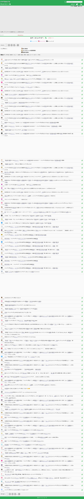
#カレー (15, 54)
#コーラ (31, 54)
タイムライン (20, 35)
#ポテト (35, 54)
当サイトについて (42, 497)
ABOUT (73, 4)
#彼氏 (28, 54)
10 (18, 45)
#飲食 (22, 54)
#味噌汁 (11, 54)
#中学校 (7, 54)
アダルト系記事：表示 (76, 6)
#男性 (25, 54)
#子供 (39, 54)
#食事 (19, 54)
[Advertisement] (42, 19)
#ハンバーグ (33, 41)
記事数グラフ (51, 38)
